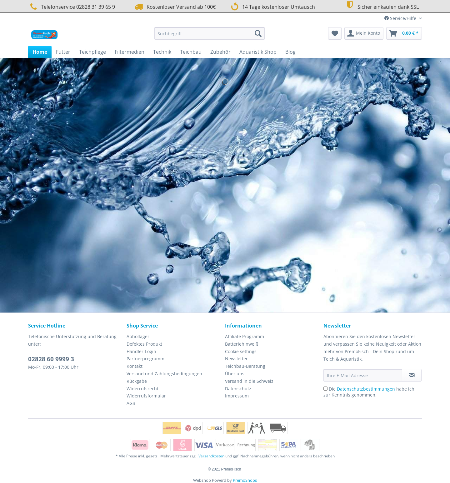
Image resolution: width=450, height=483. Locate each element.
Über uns (234, 374)
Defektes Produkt (144, 344)
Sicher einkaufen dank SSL (381, 6)
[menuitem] (209, 36)
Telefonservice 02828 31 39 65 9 (71, 7)
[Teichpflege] (92, 52)
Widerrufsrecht (142, 389)
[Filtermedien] (129, 52)
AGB (131, 403)
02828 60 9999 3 (51, 359)
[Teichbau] (191, 52)
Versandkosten (211, 456)
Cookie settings (241, 351)
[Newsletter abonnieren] (412, 375)
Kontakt (134, 366)
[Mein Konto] (363, 33)
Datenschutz (238, 389)
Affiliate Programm (244, 336)
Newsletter (236, 359)
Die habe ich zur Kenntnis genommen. (368, 392)
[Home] (40, 52)
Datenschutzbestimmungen (366, 389)
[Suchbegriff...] (209, 33)
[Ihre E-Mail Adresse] (362, 375)
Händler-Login (141, 351)
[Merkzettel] (335, 33)
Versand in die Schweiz (249, 381)
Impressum (237, 396)
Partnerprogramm (145, 359)
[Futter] (63, 52)
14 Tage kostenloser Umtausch (272, 6)
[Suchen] (258, 33)
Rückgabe (137, 381)
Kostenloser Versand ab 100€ (174, 7)
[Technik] (162, 52)
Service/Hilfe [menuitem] (401, 18)
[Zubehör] (220, 52)
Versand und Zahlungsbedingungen (164, 374)
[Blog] (290, 52)
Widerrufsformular (146, 396)
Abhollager (138, 336)
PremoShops (245, 480)
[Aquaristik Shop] (258, 52)
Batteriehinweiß (241, 344)
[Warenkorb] (404, 33)
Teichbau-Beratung (245, 366)
